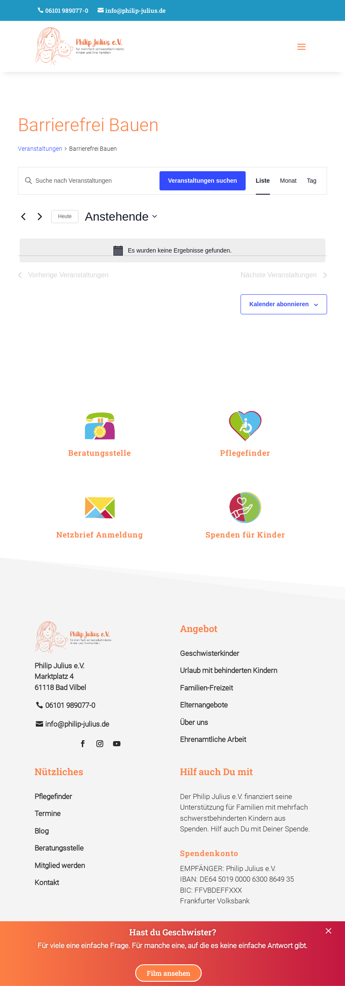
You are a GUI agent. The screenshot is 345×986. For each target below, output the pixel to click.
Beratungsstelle (59, 848)
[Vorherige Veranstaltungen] (23, 216)
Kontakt (47, 882)
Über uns (194, 722)
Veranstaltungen (40, 148)
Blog (42, 831)
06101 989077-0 (66, 10)
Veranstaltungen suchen (202, 180)
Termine (48, 813)
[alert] (172, 250)
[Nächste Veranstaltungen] (40, 216)
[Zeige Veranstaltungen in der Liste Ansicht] (263, 180)
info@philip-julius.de (135, 10)
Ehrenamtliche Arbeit (213, 739)
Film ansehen (168, 973)
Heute (65, 216)
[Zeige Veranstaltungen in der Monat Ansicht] (288, 180)
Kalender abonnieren (279, 304)
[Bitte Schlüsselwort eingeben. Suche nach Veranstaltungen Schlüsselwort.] (88, 180)
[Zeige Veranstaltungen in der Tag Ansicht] (311, 180)
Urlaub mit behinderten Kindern (228, 670)
